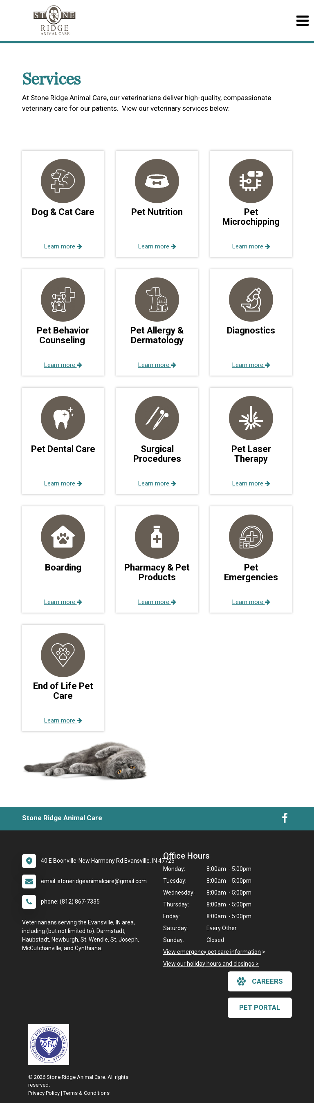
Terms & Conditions (86, 1093)
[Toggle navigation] (302, 20)
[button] (63, 204)
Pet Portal (259, 1007)
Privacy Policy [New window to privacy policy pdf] (44, 1093)
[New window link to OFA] (50, 1044)
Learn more (63, 246)
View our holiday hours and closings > (211, 963)
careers (260, 981)
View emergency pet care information (212, 952)
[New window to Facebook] (285, 820)
